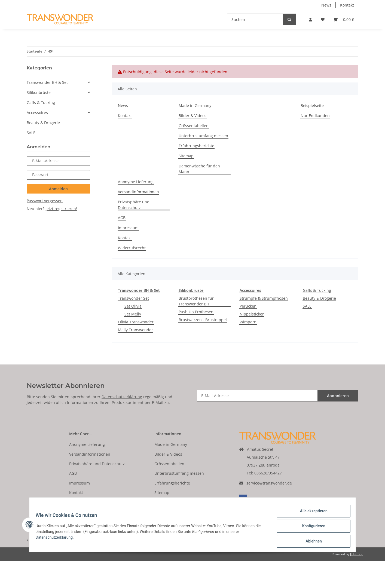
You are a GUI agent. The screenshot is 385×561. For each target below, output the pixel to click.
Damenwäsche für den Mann (199, 168)
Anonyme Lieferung (136, 181)
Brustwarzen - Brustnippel (203, 319)
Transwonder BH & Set (47, 82)
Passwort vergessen (45, 200)
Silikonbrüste (39, 92)
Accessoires (37, 112)
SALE (307, 306)
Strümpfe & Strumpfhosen (264, 298)
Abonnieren (338, 395)
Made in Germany (195, 105)
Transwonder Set (133, 298)
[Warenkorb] (343, 19)
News (326, 5)
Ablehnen (311, 541)
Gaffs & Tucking (317, 290)
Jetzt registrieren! (61, 208)
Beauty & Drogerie (319, 298)
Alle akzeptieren (311, 513)
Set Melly (132, 314)
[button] (310, 19)
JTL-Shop (356, 554)
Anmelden (58, 188)
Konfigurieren (311, 527)
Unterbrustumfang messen (203, 135)
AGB (122, 217)
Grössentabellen (194, 125)
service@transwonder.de (269, 483)
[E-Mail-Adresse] (257, 395)
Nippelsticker (252, 314)
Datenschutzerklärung (122, 396)
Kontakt (347, 5)
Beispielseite (312, 105)
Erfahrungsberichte (196, 145)
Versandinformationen (138, 191)
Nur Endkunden (315, 115)
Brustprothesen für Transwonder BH (196, 301)
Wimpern (248, 321)
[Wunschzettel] (322, 19)
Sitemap (186, 155)
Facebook (253, 498)
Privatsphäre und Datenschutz (133, 204)
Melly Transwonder (135, 329)
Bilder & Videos (192, 115)
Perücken (248, 306)
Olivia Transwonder (136, 321)
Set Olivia (133, 306)
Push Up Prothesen (196, 311)
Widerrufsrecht (132, 247)
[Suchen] (255, 19)
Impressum (128, 227)
